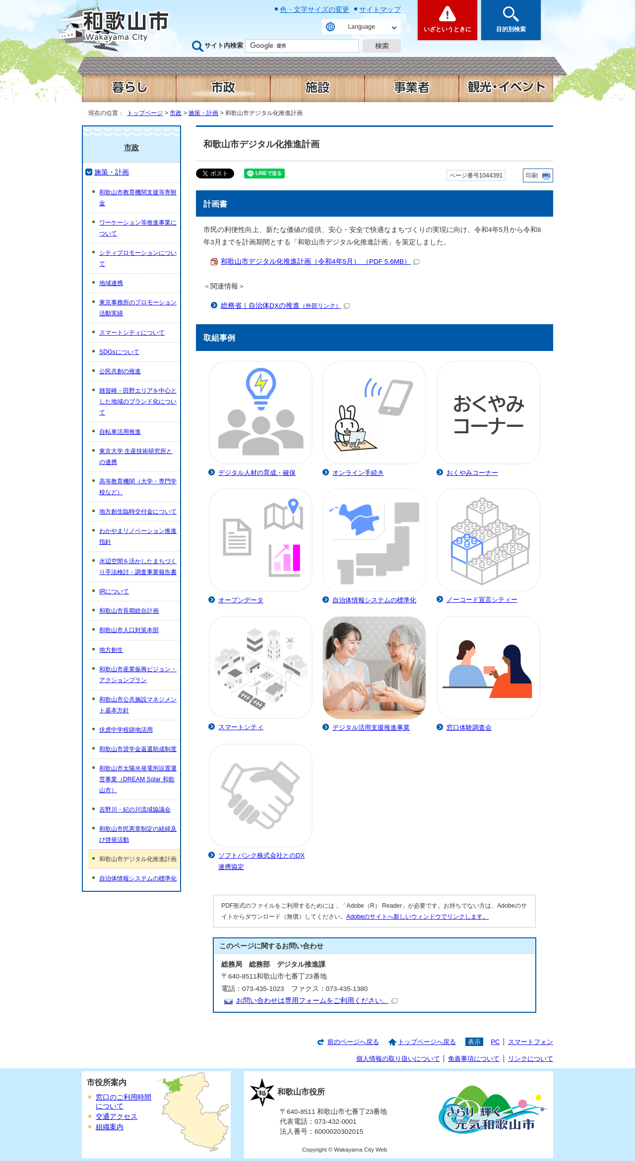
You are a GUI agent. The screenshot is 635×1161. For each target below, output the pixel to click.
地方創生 (111, 649)
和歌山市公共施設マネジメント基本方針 (138, 705)
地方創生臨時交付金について (138, 511)
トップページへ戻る (427, 1041)
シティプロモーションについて (138, 258)
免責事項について (474, 1058)
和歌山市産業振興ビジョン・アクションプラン (138, 675)
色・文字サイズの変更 (314, 9)
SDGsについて (119, 351)
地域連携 (111, 283)
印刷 (532, 175)
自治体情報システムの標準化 (374, 600)
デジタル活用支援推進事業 (371, 727)
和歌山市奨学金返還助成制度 (138, 749)
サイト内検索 (223, 45)
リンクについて (530, 1058)
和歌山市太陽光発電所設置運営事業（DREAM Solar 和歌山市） (138, 779)
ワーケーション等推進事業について (138, 228)
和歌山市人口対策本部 (129, 630)
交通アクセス (116, 1116)
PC (495, 1041)
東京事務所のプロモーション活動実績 (138, 308)
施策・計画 (203, 113)
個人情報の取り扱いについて (398, 1058)
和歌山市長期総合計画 (129, 610)
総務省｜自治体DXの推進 (285, 305)
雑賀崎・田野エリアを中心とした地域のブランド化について (138, 401)
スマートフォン (530, 1041)
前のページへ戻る (353, 1041)
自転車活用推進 (120, 431)
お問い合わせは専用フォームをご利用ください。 (316, 1000)
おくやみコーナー (472, 472)
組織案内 (110, 1127)
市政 (176, 113)
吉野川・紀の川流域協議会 (135, 809)
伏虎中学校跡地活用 (126, 729)
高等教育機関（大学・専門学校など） (138, 487)
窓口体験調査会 (469, 727)
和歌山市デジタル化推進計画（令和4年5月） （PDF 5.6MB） (320, 261)
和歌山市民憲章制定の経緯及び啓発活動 (138, 834)
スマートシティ (240, 727)
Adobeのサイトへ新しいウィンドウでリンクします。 (417, 916)
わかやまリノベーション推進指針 (138, 536)
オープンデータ (240, 600)
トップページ (145, 113)
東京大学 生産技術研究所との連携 (135, 456)
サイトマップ (380, 9)
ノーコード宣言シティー (481, 599)
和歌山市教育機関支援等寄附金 (138, 198)
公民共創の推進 (120, 371)
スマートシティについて (132, 332)
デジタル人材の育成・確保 (257, 472)
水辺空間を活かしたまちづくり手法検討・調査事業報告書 (138, 567)
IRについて (114, 591)
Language (361, 26)
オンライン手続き (358, 472)
